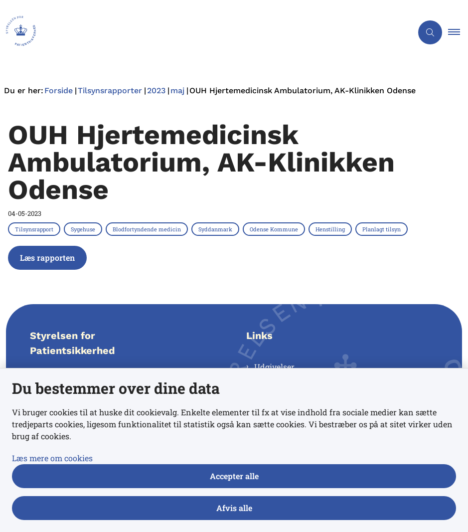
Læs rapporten (47, 257)
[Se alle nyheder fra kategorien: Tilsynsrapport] (35, 228)
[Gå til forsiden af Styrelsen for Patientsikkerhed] (18, 32)
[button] (458, 32)
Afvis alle (234, 508)
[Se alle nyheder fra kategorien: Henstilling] (331, 228)
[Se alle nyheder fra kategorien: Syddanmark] (216, 228)
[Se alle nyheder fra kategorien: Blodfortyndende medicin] (148, 228)
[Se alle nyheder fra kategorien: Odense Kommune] (275, 228)
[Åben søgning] (430, 32)
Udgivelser (274, 366)
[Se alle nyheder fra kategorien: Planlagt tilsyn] (382, 228)
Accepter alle (234, 476)
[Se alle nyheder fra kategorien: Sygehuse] (84, 228)
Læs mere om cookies (52, 458)
